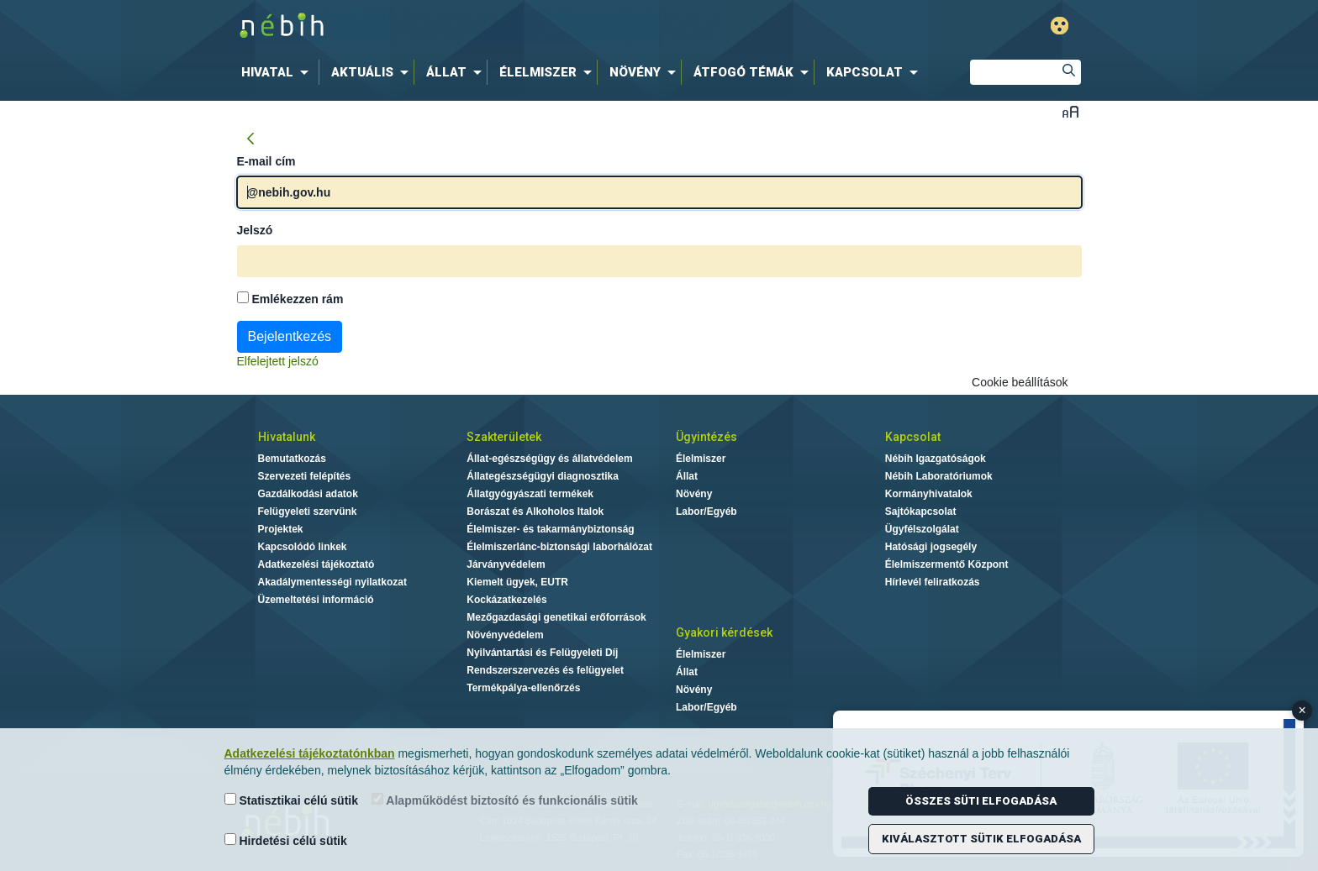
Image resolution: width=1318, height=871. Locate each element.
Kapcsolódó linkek (302, 547)
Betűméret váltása (1070, 111)
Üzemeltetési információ (316, 600)
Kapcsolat (913, 436)
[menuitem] (278, 72)
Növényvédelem (505, 635)
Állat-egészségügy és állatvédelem (549, 458)
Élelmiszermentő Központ (947, 564)
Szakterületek (504, 436)
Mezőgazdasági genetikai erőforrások (556, 617)
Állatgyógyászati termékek (530, 494)
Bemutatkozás (292, 458)
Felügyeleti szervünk (307, 511)
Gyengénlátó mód (1059, 25)
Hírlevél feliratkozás (932, 582)
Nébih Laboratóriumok (939, 476)
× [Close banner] (1302, 710)
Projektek (280, 529)
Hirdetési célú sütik (285, 840)
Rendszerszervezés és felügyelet (545, 670)
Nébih (480, 26)
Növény (694, 494)
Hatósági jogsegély (931, 547)
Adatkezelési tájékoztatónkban (309, 753)
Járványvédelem (506, 564)
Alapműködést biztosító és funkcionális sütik (505, 800)
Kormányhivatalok (929, 494)
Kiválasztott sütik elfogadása (981, 838)
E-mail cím (266, 161)
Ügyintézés (706, 436)
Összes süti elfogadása (981, 801)
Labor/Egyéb (706, 511)
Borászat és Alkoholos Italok (535, 511)
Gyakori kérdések (724, 632)
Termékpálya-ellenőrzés (523, 688)
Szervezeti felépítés (304, 476)
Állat (687, 476)
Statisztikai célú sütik (291, 800)
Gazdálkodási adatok (308, 494)
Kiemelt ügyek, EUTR (517, 582)
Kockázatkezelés (506, 600)
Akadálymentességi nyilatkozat (332, 582)
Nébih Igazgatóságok (935, 458)
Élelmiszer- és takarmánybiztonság (550, 529)
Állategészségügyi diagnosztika (543, 476)
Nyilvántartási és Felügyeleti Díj (542, 652)
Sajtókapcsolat (921, 511)
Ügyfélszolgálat (922, 529)
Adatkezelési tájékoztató (316, 564)
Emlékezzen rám (290, 298)
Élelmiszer (700, 458)
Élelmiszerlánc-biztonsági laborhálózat (559, 547)
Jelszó (255, 230)
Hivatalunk (286, 436)
